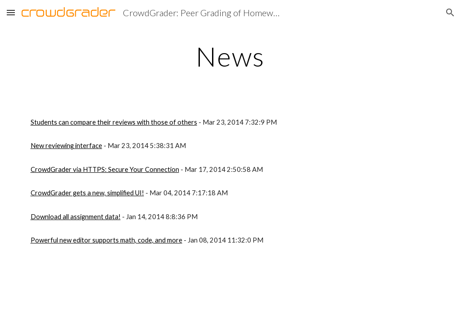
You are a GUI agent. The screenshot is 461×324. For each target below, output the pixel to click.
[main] (230, 56)
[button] (11, 12)
